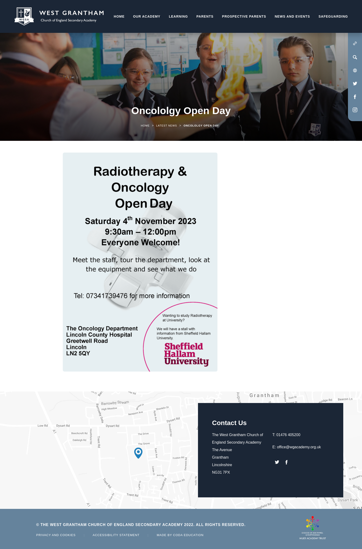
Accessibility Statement (116, 535)
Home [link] (145, 125)
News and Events (292, 16)
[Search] (355, 57)
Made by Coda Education (180, 535)
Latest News (166, 125)
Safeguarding (333, 16)
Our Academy (146, 16)
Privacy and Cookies (56, 535)
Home (119, 16)
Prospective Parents (244, 16)
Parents (204, 16)
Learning (178, 16)
